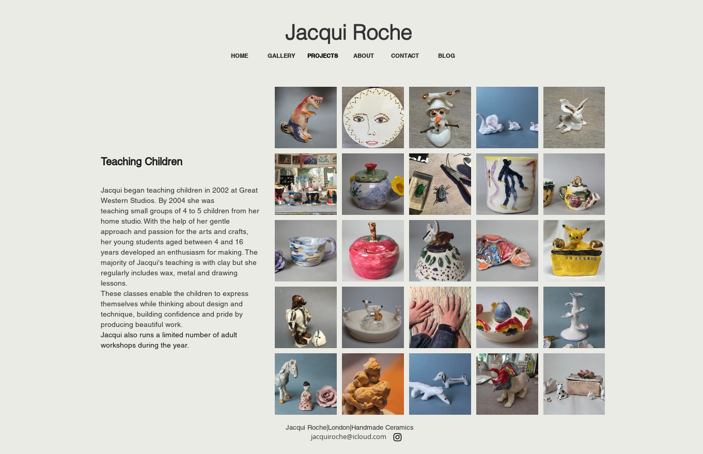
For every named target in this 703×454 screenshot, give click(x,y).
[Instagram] (397, 437)
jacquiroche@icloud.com (348, 436)
